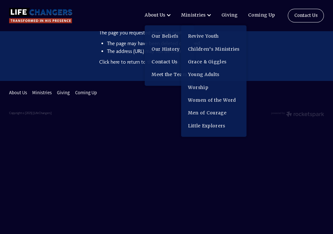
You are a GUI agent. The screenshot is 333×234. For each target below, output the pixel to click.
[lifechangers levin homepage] (40, 15)
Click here (109, 62)
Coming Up (261, 15)
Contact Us (306, 15)
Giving (229, 15)
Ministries (196, 15)
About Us (158, 15)
